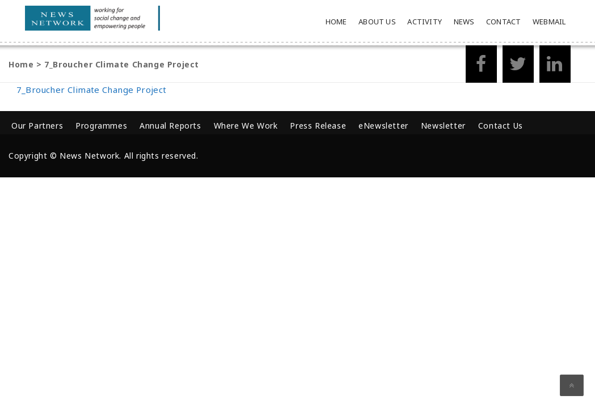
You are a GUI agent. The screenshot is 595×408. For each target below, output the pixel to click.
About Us (377, 21)
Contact (503, 21)
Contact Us (500, 125)
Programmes (101, 125)
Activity (424, 21)
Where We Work (246, 125)
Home (336, 21)
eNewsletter (383, 125)
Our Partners (37, 125)
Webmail (549, 21)
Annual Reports (170, 125)
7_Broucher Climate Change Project (91, 89)
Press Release (318, 125)
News (464, 21)
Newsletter (443, 125)
